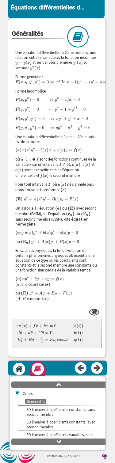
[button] (58, 384)
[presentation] (57, 57)
